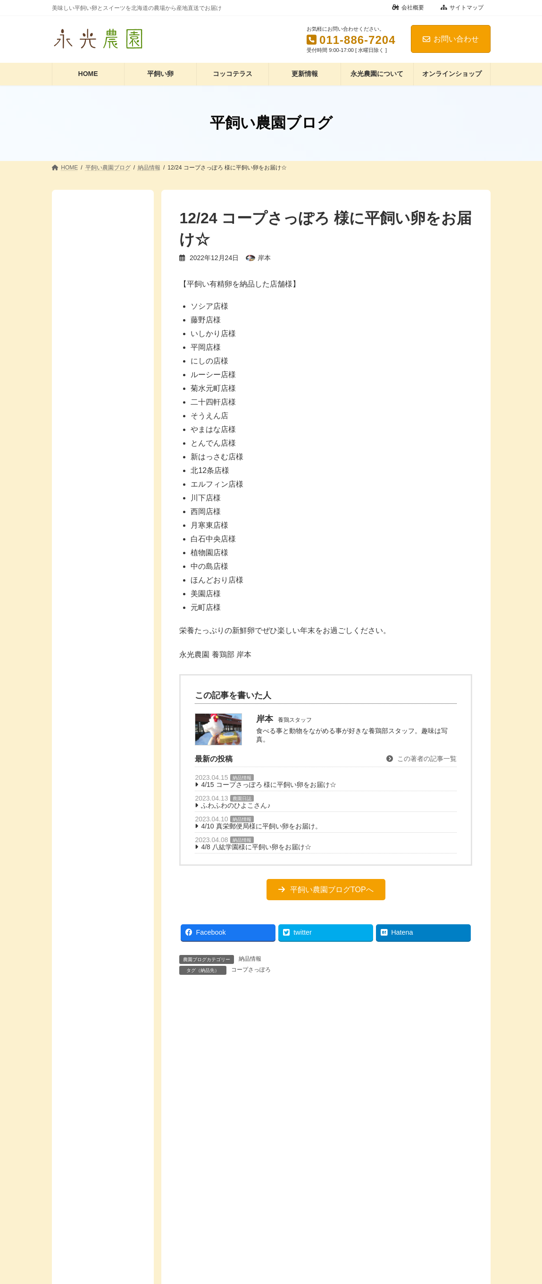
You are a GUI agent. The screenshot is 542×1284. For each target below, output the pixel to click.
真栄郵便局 (87, 455)
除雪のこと (87, 664)
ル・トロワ (87, 401)
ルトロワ (84, 418)
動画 (77, 573)
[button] (326, 889)
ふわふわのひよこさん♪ (235, 805)
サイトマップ (462, 7)
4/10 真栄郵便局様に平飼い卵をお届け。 (261, 826)
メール (193, 1226)
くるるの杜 (87, 364)
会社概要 (408, 7)
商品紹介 (84, 246)
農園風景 (84, 646)
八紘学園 (84, 437)
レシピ (81, 555)
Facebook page (102, 743)
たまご (81, 537)
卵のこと (84, 591)
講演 (77, 283)
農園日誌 (242, 798)
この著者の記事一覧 (421, 758)
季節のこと (87, 628)
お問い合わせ (451, 39)
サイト (190, 1276)
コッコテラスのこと (101, 519)
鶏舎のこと (87, 701)
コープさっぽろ (251, 969)
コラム (81, 228)
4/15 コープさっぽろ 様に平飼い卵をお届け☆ (268, 784)
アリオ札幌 (87, 346)
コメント (197, 1049)
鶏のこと (84, 682)
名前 (189, 1177)
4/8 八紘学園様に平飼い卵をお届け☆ (256, 847)
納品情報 (242, 777)
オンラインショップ (101, 500)
